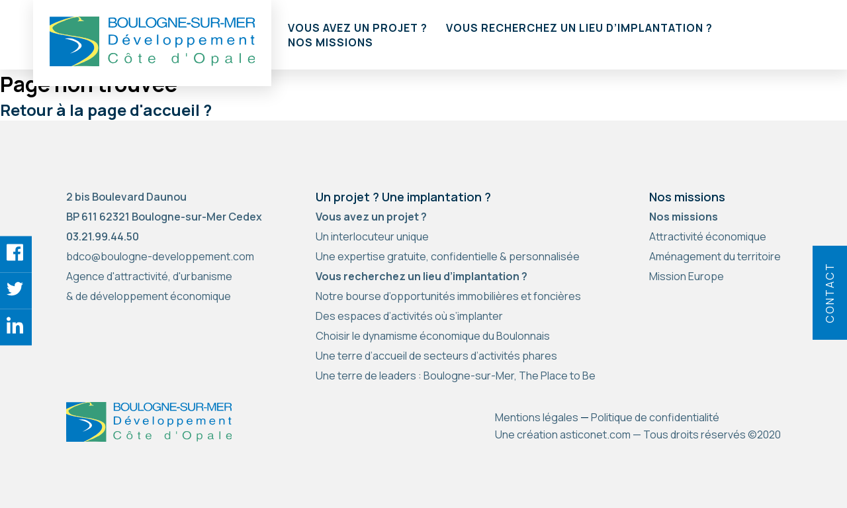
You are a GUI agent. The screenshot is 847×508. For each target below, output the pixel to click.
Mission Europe (686, 276)
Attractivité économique (707, 236)
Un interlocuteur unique (372, 236)
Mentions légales (536, 417)
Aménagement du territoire (715, 256)
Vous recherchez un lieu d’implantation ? (579, 28)
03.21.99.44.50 (102, 236)
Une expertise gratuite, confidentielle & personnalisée (448, 256)
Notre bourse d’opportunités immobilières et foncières (448, 296)
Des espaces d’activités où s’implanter (409, 316)
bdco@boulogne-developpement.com (160, 256)
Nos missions (330, 42)
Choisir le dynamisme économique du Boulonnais (433, 336)
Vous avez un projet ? (357, 28)
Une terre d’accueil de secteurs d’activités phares (436, 355)
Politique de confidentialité (655, 417)
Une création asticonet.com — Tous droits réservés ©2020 (638, 434)
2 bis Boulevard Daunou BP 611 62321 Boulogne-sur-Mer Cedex (164, 206)
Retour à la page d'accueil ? (106, 110)
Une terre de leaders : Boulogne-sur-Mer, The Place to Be (456, 375)
